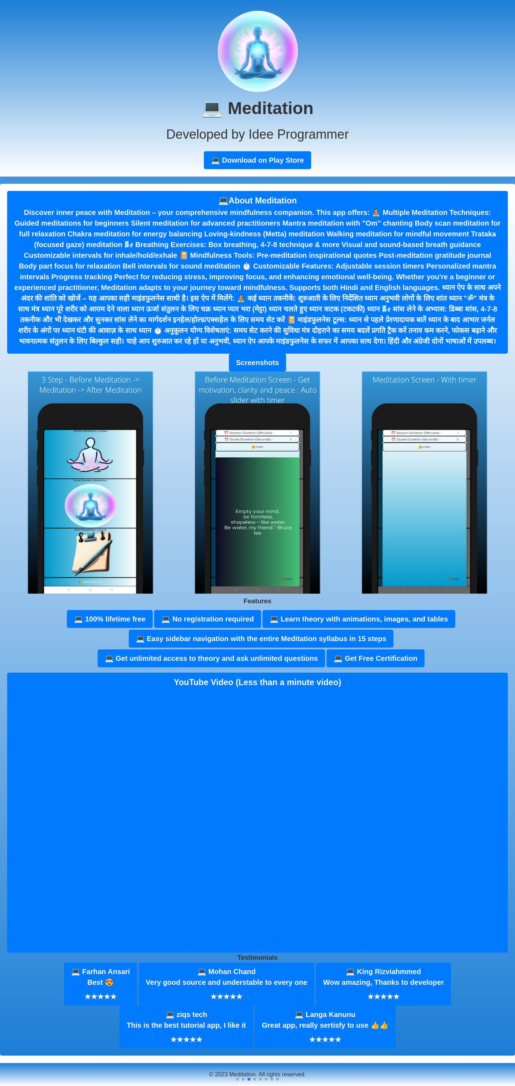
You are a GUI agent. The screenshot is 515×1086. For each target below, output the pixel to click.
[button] (237, 1079)
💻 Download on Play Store (257, 160)
